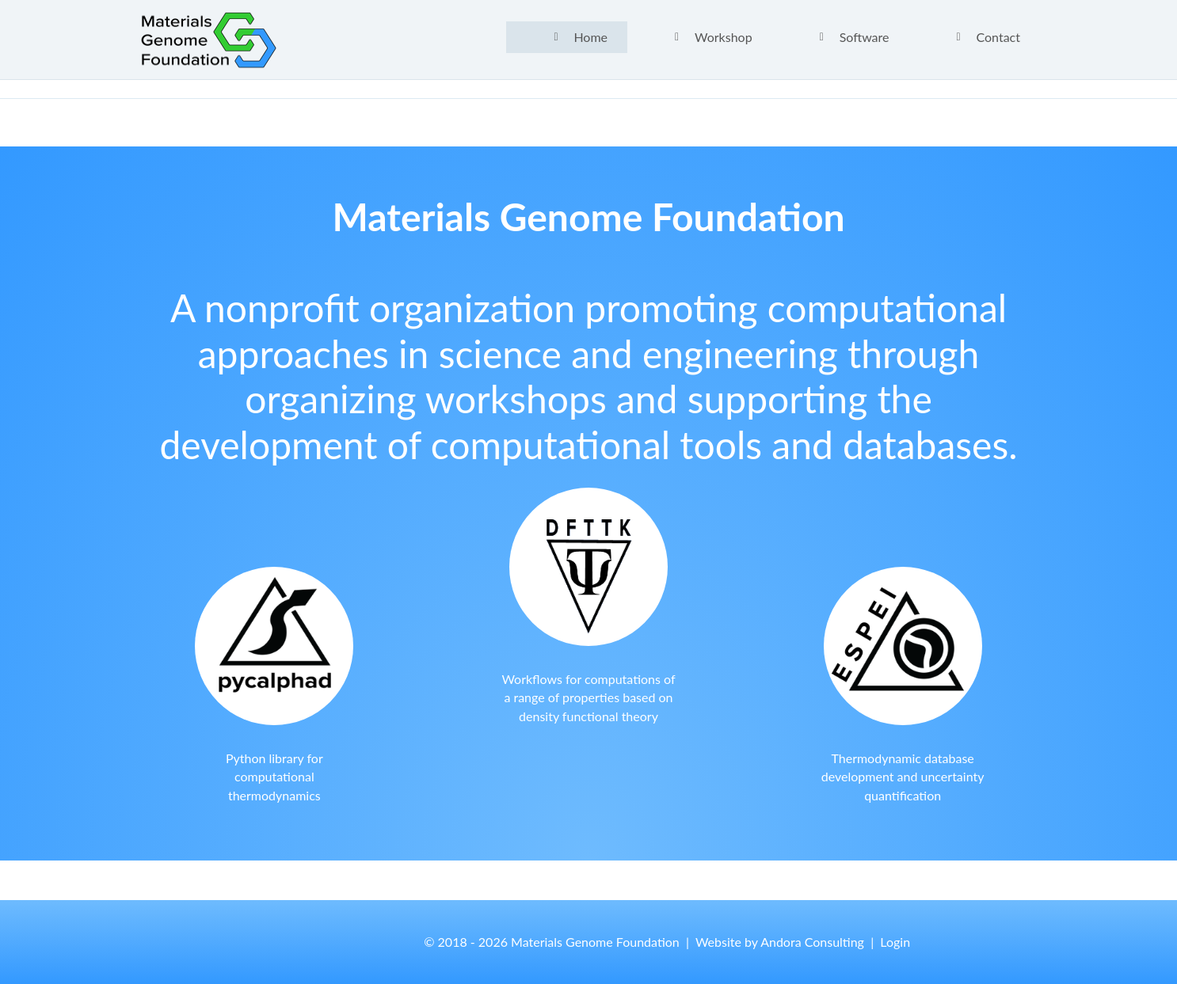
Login (895, 941)
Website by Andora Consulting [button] (779, 941)
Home (590, 36)
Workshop (723, 36)
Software (864, 36)
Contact (998, 36)
